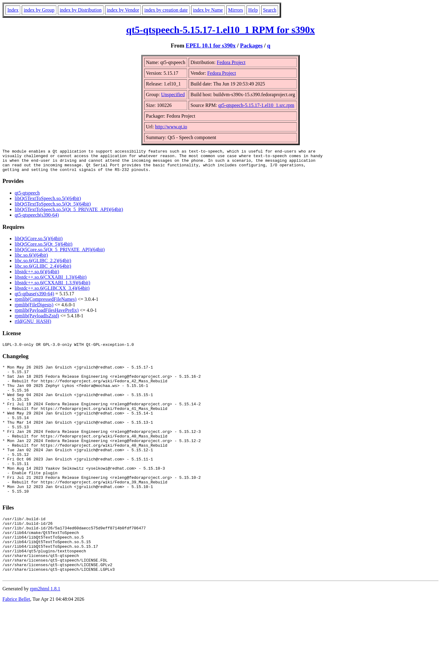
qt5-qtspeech (27, 197)
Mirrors (235, 10)
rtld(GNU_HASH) (33, 325)
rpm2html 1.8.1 (45, 632)
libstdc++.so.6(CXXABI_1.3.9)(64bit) (52, 287)
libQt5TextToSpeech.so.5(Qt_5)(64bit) (53, 208)
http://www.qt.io (171, 126)
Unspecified (173, 94)
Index (12, 10)
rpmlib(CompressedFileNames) (46, 303)
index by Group (39, 10)
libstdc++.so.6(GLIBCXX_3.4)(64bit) (52, 292)
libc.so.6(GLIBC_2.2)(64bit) (43, 265)
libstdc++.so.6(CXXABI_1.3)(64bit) (50, 281)
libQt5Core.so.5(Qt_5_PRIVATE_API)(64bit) (60, 254)
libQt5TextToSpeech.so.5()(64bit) (48, 203)
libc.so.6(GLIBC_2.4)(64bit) (43, 270)
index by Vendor (123, 10)
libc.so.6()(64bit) (31, 259)
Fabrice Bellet (16, 643)
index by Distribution (81, 10)
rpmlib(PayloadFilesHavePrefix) (47, 314)
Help (253, 10)
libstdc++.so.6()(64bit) (37, 276)
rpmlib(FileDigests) (34, 309)
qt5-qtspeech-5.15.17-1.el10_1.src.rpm (256, 105)
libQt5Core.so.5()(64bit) (38, 243)
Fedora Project (231, 62)
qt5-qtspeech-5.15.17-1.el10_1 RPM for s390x (220, 29)
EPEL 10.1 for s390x (211, 45)
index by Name (208, 10)
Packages (251, 45)
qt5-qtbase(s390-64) (34, 298)
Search (270, 10)
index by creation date (166, 10)
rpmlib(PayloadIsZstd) (37, 320)
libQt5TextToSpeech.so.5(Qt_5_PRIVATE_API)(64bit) (69, 214)
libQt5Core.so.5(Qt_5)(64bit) (43, 248)
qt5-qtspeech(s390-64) (37, 219)
